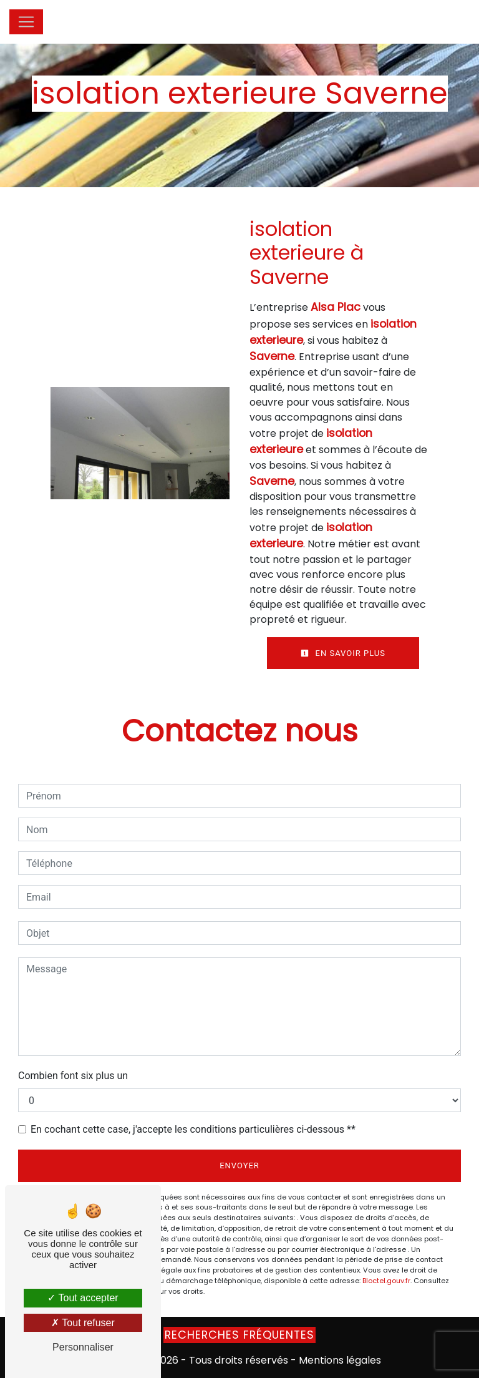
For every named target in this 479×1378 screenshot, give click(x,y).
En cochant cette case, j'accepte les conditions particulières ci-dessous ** (193, 1129)
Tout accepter (82, 1297)
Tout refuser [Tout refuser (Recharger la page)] (83, 1322)
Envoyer (239, 1165)
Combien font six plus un (73, 1076)
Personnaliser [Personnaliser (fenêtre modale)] (83, 1347)
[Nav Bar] (26, 21)
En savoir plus (343, 653)
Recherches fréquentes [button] (239, 1334)
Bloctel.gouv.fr (386, 1281)
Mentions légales (338, 1360)
